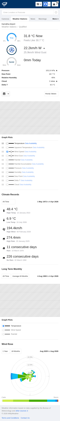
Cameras (5, 19)
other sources (20, 411)
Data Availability (31, 143)
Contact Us (25, 418)
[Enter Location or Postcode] (30, 12)
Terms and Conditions (10, 418)
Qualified (23, 27)
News (33, 19)
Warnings (43, 19)
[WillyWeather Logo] (6, 4)
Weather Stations (20, 19)
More (55, 19)
